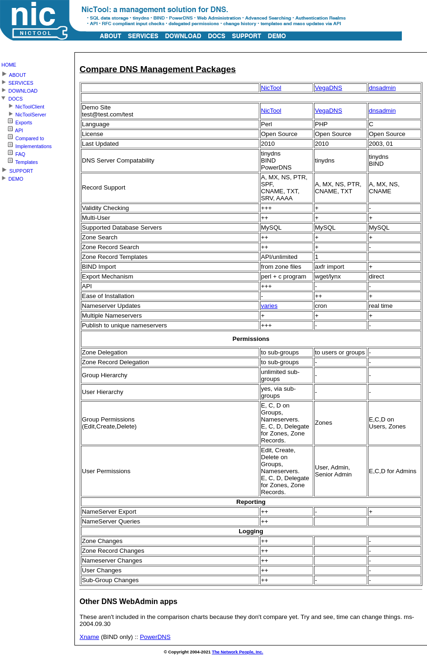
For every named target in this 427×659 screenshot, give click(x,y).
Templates (19, 161)
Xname (89, 636)
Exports (16, 121)
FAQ (12, 153)
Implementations (26, 145)
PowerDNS (155, 636)
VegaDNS (328, 87)
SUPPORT (16, 169)
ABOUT (13, 73)
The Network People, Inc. (237, 652)
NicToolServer (23, 113)
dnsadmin (382, 87)
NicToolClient (22, 105)
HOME (8, 65)
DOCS (11, 98)
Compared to (22, 137)
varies (269, 305)
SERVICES (16, 82)
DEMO (11, 178)
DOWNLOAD (19, 90)
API (11, 129)
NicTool (271, 87)
